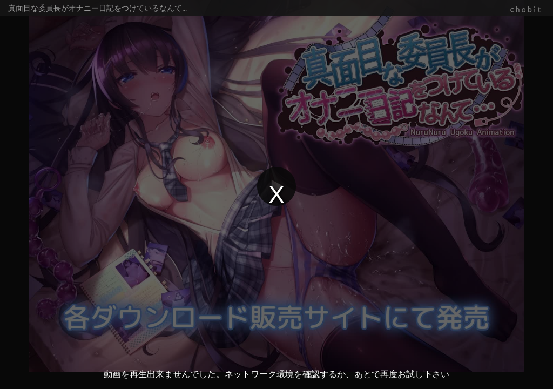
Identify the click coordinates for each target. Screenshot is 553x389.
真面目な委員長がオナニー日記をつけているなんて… (97, 8)
